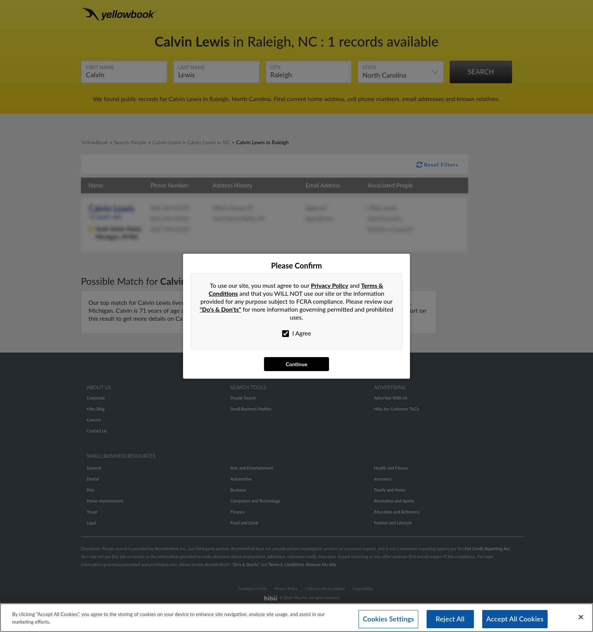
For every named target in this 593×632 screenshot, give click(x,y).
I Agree (296, 333)
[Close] (581, 617)
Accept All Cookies (515, 619)
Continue (296, 364)
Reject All (450, 619)
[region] (296, 617)
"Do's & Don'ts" (220, 309)
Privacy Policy (329, 285)
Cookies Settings (388, 619)
